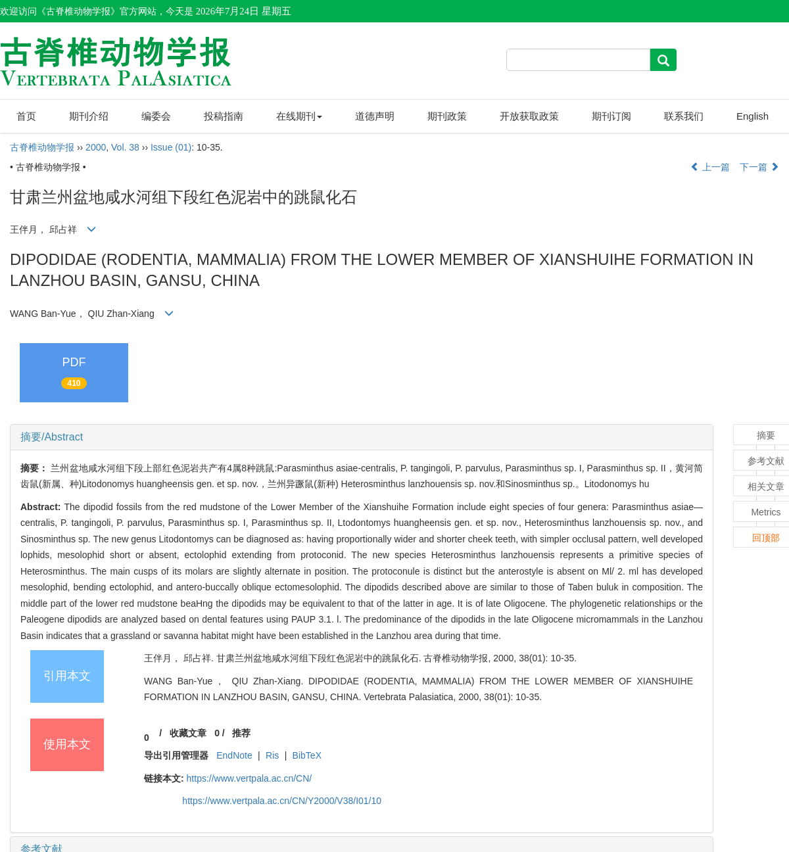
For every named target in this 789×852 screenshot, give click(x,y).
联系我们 (684, 116)
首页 (26, 116)
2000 (95, 147)
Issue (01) (171, 147)
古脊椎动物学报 (42, 147)
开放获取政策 (529, 116)
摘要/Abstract (51, 436)
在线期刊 (299, 116)
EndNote (234, 755)
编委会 (156, 116)
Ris (272, 755)
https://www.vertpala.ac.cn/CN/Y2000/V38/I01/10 (281, 800)
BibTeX (307, 755)
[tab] (362, 437)
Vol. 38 (125, 147)
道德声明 (374, 116)
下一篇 (759, 167)
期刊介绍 (88, 116)
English (752, 116)
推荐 (241, 733)
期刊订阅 (611, 116)
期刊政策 (447, 116)
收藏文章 (188, 733)
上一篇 (710, 167)
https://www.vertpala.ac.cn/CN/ (249, 778)
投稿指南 (223, 116)
